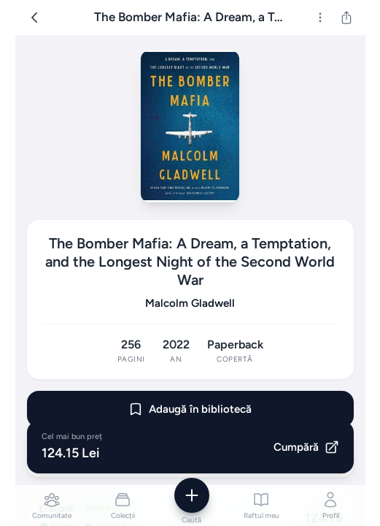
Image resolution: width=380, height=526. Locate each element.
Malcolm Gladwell (190, 303)
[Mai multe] (320, 17)
